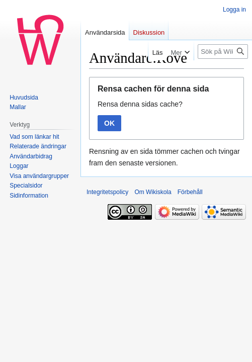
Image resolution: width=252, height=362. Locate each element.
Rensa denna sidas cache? (140, 104)
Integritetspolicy (107, 192)
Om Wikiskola (152, 192)
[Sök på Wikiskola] (223, 51)
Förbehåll (190, 192)
